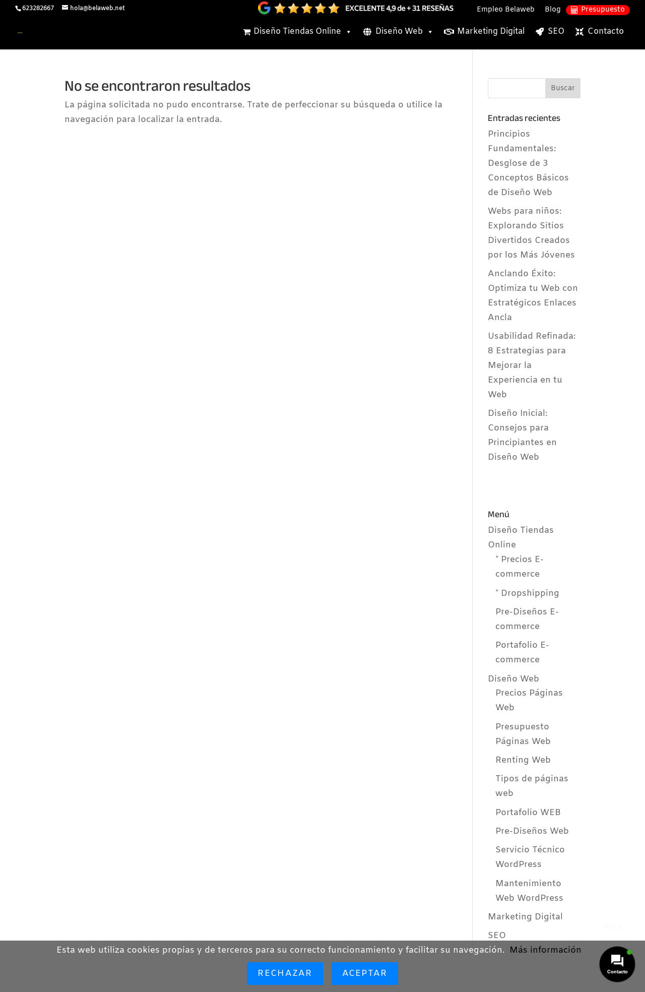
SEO (556, 31)
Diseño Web (404, 31)
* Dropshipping (527, 593)
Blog (553, 10)
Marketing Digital (491, 31)
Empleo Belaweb (506, 10)
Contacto (606, 31)
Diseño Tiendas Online (302, 31)
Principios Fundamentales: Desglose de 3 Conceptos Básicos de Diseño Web (528, 164)
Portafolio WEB (528, 813)
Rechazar (284, 973)
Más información (545, 950)
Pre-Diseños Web (532, 831)
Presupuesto (603, 10)
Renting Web (523, 760)
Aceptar (365, 973)
